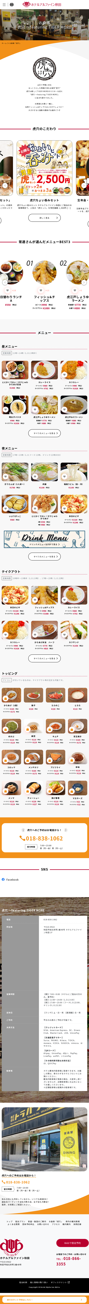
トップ (9, 1221)
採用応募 (77, 1224)
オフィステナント (60, 1282)
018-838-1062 (44, 838)
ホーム (4, 43)
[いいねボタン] (7, 290)
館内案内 (67, 1224)
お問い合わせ (43, 1224)
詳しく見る (49, 217)
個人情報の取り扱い (39, 1282)
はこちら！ (44, 1299)
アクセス (56, 1224)
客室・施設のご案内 (37, 1221)
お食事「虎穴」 (56, 1221)
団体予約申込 (28, 1224)
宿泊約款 (23, 1282)
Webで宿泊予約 (72, 1243)
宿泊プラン (20, 1221)
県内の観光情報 (73, 1221)
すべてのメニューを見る (46, 433)
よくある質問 (14, 1224)
